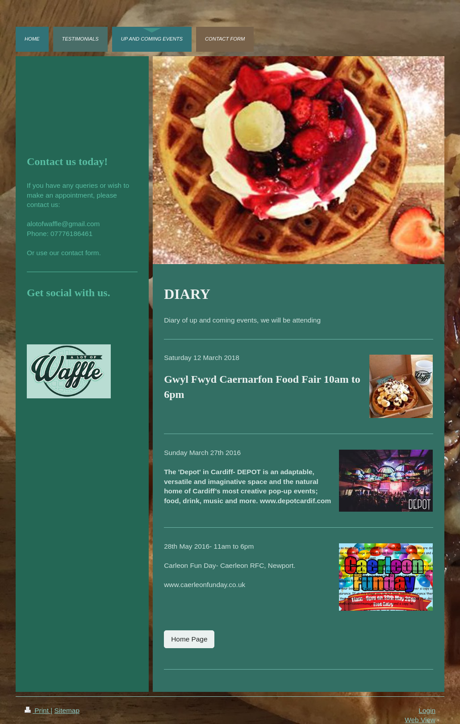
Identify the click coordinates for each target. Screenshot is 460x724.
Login (426, 710)
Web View (420, 720)
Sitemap (66, 710)
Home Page (189, 639)
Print (37, 710)
